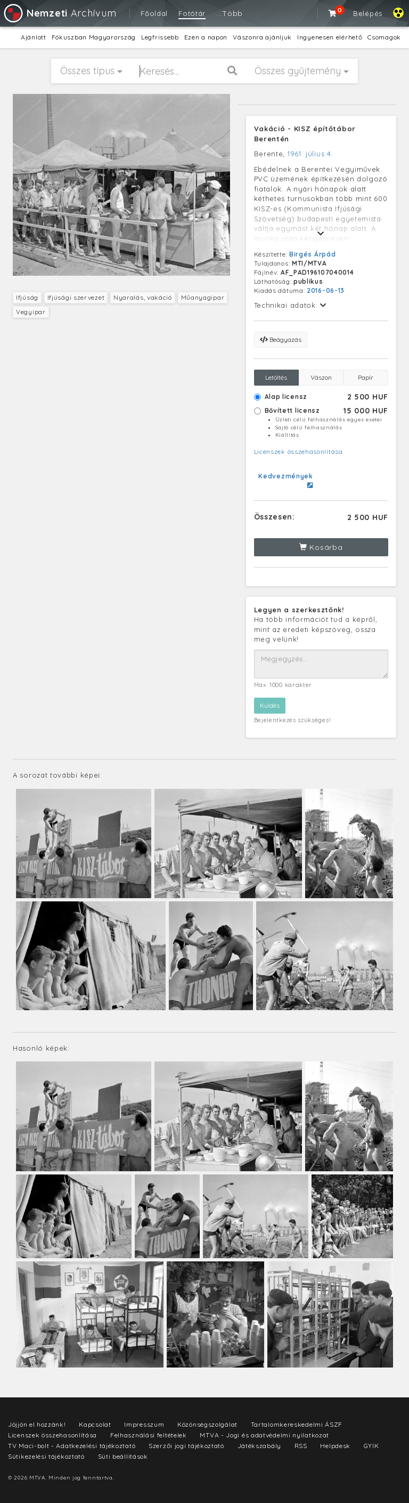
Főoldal (154, 13)
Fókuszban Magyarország (94, 37)
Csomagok (384, 37)
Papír (365, 377)
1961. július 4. (310, 153)
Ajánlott (33, 37)
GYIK (371, 1446)
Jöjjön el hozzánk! (37, 1424)
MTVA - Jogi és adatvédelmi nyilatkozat (264, 1435)
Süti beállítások (123, 1456)
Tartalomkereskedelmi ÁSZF (297, 1424)
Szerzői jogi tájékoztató (186, 1446)
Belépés (367, 13)
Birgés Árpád (312, 254)
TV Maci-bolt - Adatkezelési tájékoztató (71, 1446)
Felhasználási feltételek (148, 1435)
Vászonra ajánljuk (262, 37)
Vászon (321, 377)
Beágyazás (280, 339)
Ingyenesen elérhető (329, 37)
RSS (301, 1446)
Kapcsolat (95, 1424)
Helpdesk (335, 1446)
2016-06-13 (326, 290)
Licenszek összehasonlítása (298, 451)
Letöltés (276, 377)
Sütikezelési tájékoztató (46, 1456)
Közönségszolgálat (207, 1424)
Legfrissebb (160, 37)
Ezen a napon (205, 37)
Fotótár (192, 13)
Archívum (59, 13)
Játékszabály (259, 1446)
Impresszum (144, 1424)
